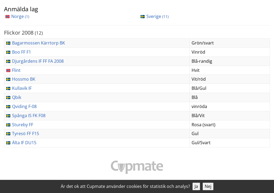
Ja (196, 186)
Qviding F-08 (24, 106)
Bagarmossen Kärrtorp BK (38, 43)
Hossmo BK (23, 79)
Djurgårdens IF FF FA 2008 (38, 61)
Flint (16, 70)
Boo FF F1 (21, 52)
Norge (20, 16)
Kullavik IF (22, 88)
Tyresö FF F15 (25, 133)
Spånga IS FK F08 (28, 115)
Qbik (16, 97)
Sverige (157, 16)
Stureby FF (22, 125)
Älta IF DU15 (24, 143)
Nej (208, 186)
